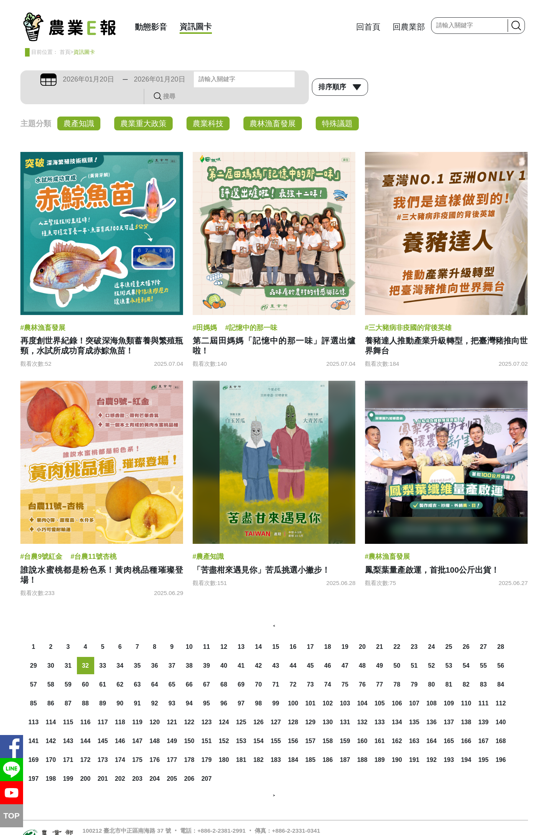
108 (431, 688)
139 (483, 706)
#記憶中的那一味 (251, 312)
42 (258, 650)
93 (171, 688)
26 (466, 631)
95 (206, 688)
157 (310, 725)
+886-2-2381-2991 (221, 815)
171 (68, 744)
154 (258, 725)
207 (207, 763)
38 (189, 650)
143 (68, 725)
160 (362, 725)
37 (171, 650)
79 (414, 669)
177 (172, 744)
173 (103, 744)
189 (380, 744)
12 (223, 631)
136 (431, 706)
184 (293, 744)
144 (85, 725)
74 (327, 669)
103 (345, 688)
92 (154, 688)
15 (275, 631)
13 (241, 631)
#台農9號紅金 (41, 541)
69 (241, 669)
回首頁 (368, 26)
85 (33, 688)
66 (189, 669)
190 (397, 744)
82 (466, 669)
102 (328, 688)
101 (310, 688)
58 (50, 669)
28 (500, 631)
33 (102, 650)
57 (33, 669)
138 (466, 706)
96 (223, 688)
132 (362, 706)
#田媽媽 (205, 312)
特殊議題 (337, 108)
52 (431, 650)
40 (223, 650)
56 (500, 650)
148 (155, 725)
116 (85, 706)
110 (466, 688)
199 (68, 763)
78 (396, 669)
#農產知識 (208, 541)
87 (68, 688)
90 (120, 688)
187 (345, 744)
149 (172, 725)
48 (362, 650)
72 (293, 669)
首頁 (65, 52)
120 (155, 706)
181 (241, 744)
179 (207, 744)
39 (206, 650)
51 (414, 650)
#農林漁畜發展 (43, 312)
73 (310, 669)
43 (275, 650)
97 (241, 688)
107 (414, 688)
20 (362, 631)
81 (448, 669)
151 (207, 725)
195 (483, 744)
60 (85, 669)
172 (85, 744)
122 (189, 706)
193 (449, 744)
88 (85, 688)
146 (120, 725)
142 (51, 725)
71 (275, 669)
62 (120, 669)
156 (293, 725)
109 (449, 688)
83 (483, 669)
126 (258, 706)
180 (224, 744)
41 (241, 650)
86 (50, 688)
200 (85, 763)
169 (33, 744)
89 (102, 688)
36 (154, 650)
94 (189, 688)
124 (224, 706)
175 (137, 744)
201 (103, 763)
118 (120, 706)
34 (120, 650)
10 (189, 631)
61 (102, 669)
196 (501, 744)
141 (33, 725)
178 (189, 744)
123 (207, 706)
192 (431, 744)
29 (33, 650)
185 (310, 744)
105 (380, 688)
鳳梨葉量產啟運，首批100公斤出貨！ (432, 554)
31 (68, 650)
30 (50, 650)
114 (51, 706)
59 (68, 669)
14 (258, 631)
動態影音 (151, 26)
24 (431, 631)
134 (397, 706)
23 (414, 631)
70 (258, 669)
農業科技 (208, 108)
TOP (11, 815)
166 (466, 725)
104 (362, 688)
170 (51, 744)
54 (466, 650)
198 (51, 763)
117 (103, 706)
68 (223, 669)
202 (120, 763)
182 (258, 744)
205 (172, 763)
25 (448, 631)
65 (171, 669)
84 (500, 669)
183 (276, 744)
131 (345, 706)
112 (501, 688)
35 (137, 650)
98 (258, 688)
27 (483, 631)
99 (275, 688)
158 (328, 725)
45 (310, 650)
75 (344, 669)
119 (137, 706)
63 (137, 669)
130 (328, 706)
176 (155, 744)
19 (344, 631)
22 (396, 631)
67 (206, 669)
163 (414, 725)
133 (380, 706)
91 (137, 688)
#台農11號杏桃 (93, 541)
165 (449, 725)
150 (189, 725)
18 (327, 631)
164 (431, 725)
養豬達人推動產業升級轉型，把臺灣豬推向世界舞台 (446, 330)
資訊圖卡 (196, 26)
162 (397, 725)
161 (380, 725)
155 (276, 725)
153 (241, 725)
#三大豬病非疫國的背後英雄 (408, 312)
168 (501, 725)
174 (120, 744)
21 (379, 631)
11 (206, 631)
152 (224, 725)
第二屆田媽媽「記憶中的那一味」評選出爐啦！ (274, 330)
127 (276, 706)
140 (501, 706)
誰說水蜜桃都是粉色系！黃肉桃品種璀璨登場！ (101, 559)
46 (327, 650)
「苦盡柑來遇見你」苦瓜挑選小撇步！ (261, 554)
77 (379, 669)
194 (466, 744)
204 (155, 763)
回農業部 (409, 26)
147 (137, 725)
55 (483, 650)
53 (448, 650)
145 (103, 725)
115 (68, 706)
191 (414, 744)
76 (362, 669)
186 (328, 744)
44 (293, 650)
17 (310, 631)
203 (137, 763)
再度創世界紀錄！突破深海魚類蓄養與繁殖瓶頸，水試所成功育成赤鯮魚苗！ (101, 330)
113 (33, 706)
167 (483, 725)
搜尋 (296, 79)
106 (397, 688)
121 (172, 706)
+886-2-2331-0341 (296, 815)
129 (310, 706)
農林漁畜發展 (273, 108)
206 (189, 763)
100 (293, 688)
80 (431, 669)
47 (344, 650)
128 (293, 706)
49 (379, 650)
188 (362, 744)
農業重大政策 (143, 108)
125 (241, 706)
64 (154, 669)
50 (396, 650)
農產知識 (78, 108)
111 (483, 688)
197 (33, 763)
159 (345, 725)
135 (414, 706)
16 (293, 631)
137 (449, 706)
